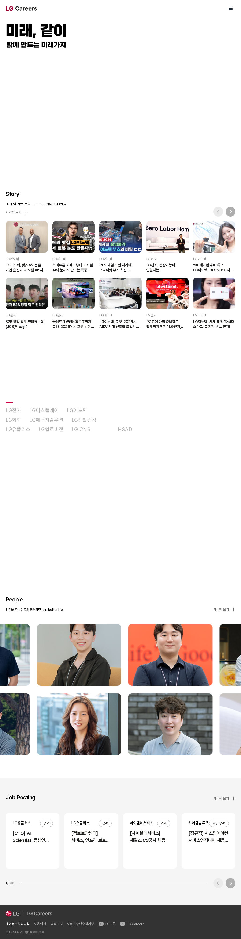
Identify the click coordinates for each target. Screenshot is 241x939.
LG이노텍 (77, 410)
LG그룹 (107, 924)
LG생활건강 (84, 420)
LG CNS (81, 429)
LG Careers (132, 924)
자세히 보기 (17, 212)
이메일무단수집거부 (80, 924)
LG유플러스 (18, 429)
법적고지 (57, 924)
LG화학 (13, 420)
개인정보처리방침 (18, 924)
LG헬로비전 (51, 429)
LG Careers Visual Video (120, 114)
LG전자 (13, 410)
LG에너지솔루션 (46, 420)
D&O (104, 429)
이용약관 (40, 924)
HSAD (125, 429)
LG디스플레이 (44, 410)
